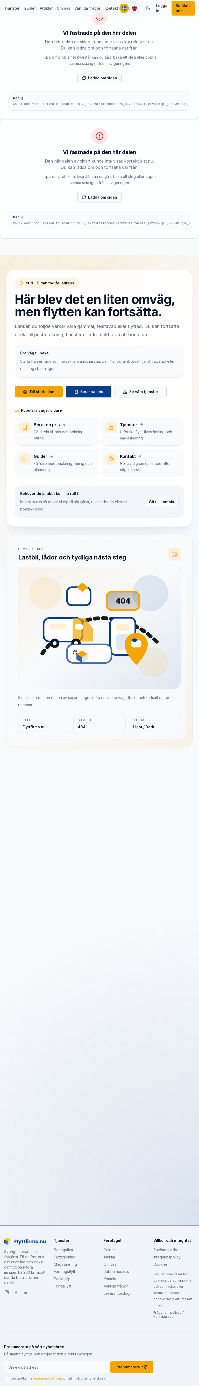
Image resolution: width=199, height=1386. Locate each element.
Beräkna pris (183, 8)
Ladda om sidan (99, 78)
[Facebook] (16, 1293)
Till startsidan (38, 391)
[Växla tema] (148, 8)
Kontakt (111, 8)
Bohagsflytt (63, 1250)
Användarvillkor (166, 1250)
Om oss (63, 8)
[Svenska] (124, 8)
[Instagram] (6, 1293)
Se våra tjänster (140, 391)
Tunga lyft (62, 1286)
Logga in (161, 8)
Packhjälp (62, 1279)
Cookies (160, 1264)
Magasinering (65, 1264)
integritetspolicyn (47, 1378)
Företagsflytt (64, 1271)
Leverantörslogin (118, 1293)
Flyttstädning (64, 1257)
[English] (134, 8)
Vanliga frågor (87, 8)
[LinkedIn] (25, 1293)
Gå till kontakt (161, 502)
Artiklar (46, 8)
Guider (30, 8)
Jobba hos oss (116, 1271)
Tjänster (11, 8)
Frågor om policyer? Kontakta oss (169, 1315)
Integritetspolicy (167, 1257)
